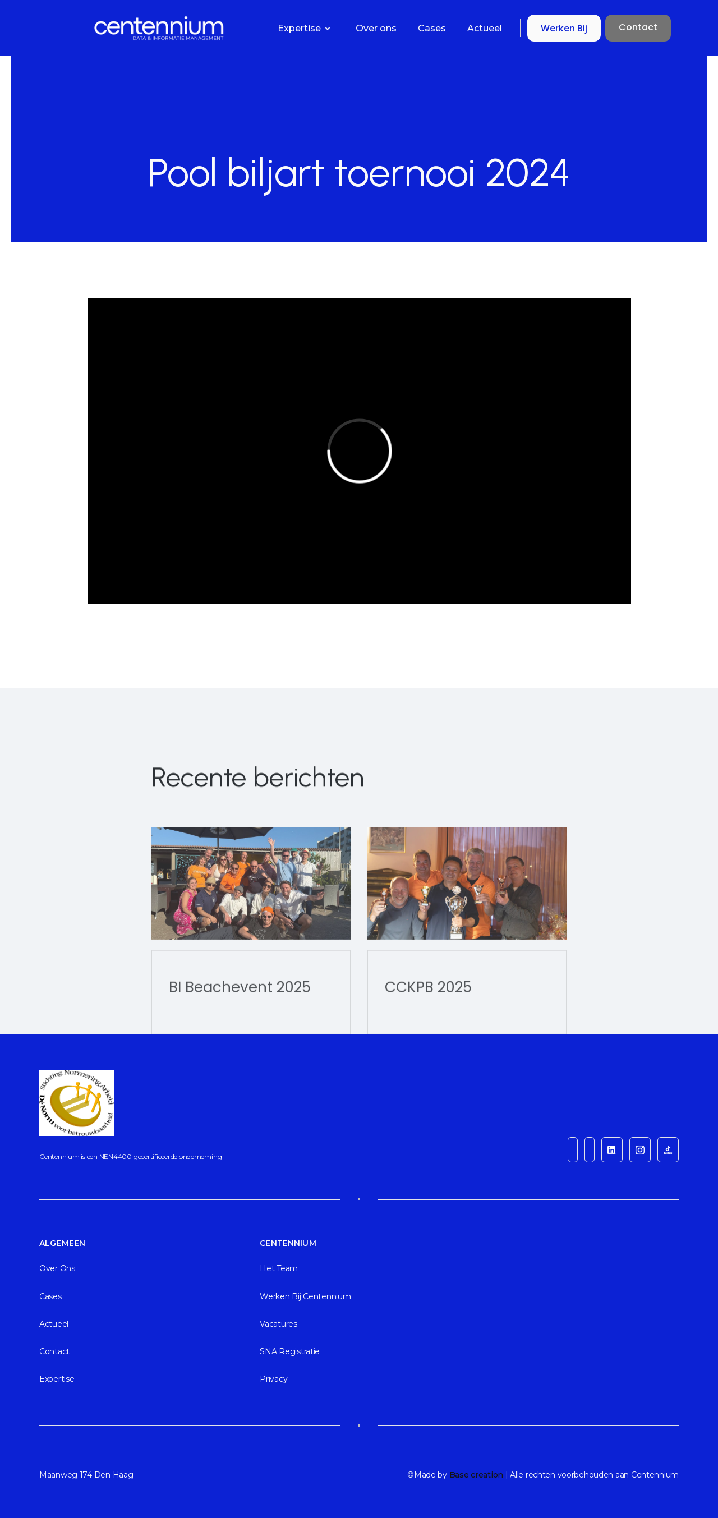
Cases (432, 28)
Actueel (484, 28)
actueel (53, 1324)
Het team (279, 1268)
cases (50, 1296)
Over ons (376, 28)
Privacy (273, 1379)
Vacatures (278, 1324)
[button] (307, 28)
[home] (103, 28)
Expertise (56, 1379)
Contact (638, 27)
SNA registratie (290, 1351)
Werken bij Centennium (305, 1296)
